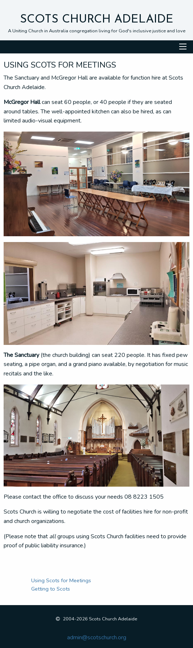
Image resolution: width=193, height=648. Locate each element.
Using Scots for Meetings (61, 580)
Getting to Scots (50, 588)
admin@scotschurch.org (96, 637)
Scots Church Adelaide (96, 19)
